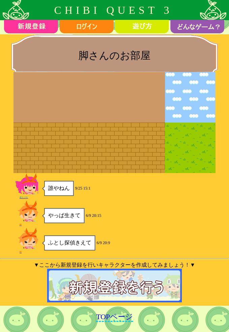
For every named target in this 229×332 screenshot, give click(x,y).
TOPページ (114, 316)
